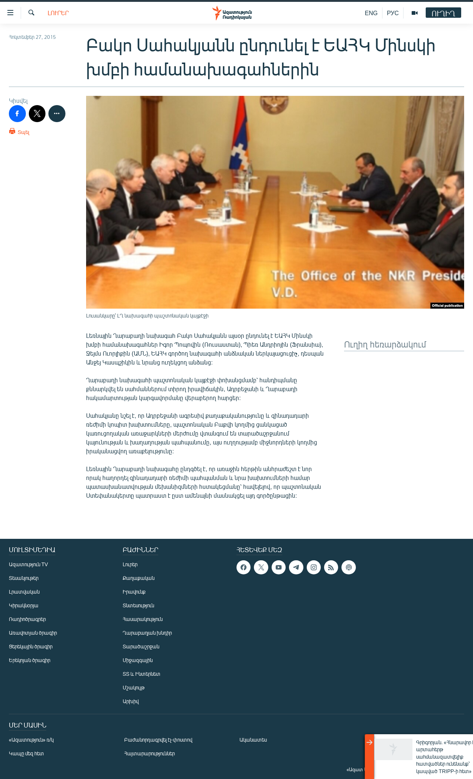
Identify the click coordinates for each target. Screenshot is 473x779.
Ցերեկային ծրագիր (30, 646)
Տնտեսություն (138, 605)
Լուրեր (58, 12)
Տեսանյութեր (23, 578)
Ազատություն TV (28, 564)
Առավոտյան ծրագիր (33, 632)
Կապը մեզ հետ (26, 753)
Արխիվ (131, 701)
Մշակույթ (133, 687)
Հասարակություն (143, 619)
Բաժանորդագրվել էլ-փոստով (158, 739)
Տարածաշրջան (141, 646)
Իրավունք (134, 591)
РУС (393, 12)
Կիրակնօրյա (23, 605)
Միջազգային (138, 660)
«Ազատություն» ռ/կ (31, 739)
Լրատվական (24, 591)
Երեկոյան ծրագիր (29, 660)
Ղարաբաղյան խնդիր (147, 632)
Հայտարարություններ (149, 753)
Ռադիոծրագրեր (27, 619)
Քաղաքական (138, 578)
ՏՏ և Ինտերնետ (141, 674)
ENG (371, 12)
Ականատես (253, 739)
